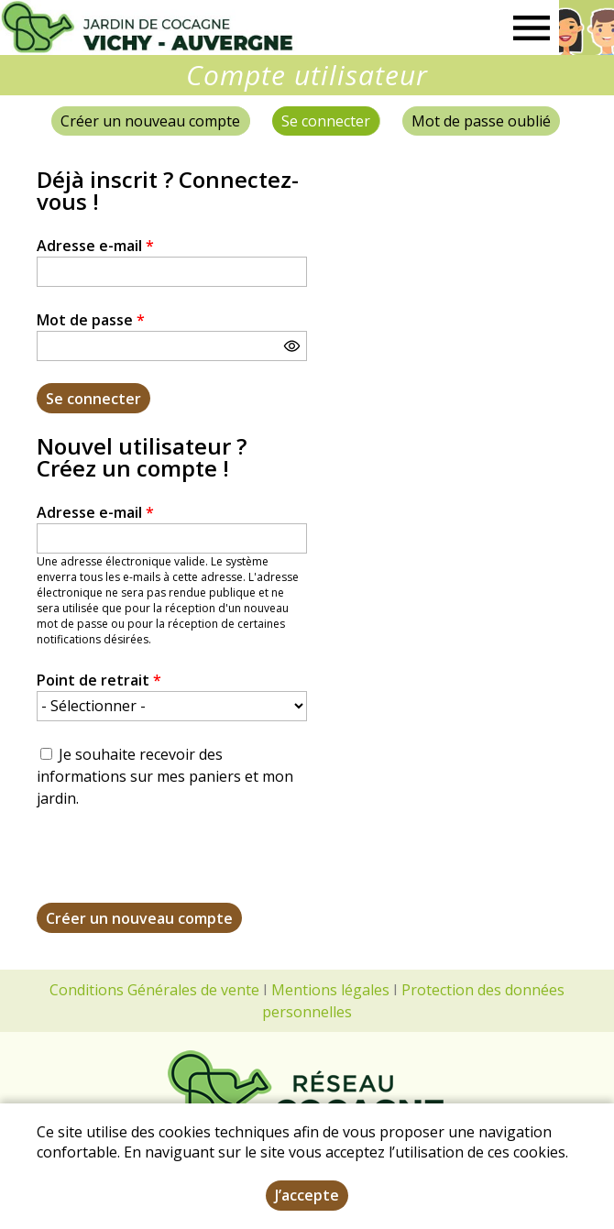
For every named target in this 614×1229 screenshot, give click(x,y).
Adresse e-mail (95, 246)
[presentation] (176, 867)
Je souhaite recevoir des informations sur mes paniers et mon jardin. (165, 776)
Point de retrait (99, 680)
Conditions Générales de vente (154, 990)
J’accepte (307, 1195)
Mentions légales (330, 990)
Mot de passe (91, 320)
